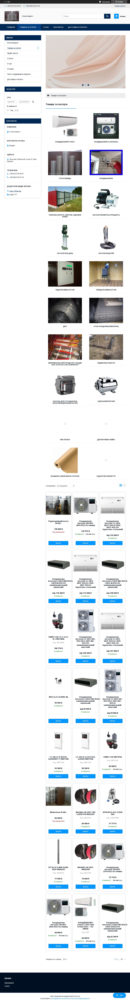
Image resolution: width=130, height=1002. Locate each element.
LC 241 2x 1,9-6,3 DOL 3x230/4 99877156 (85, 758)
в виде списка (124, 486)
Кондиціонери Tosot (65, 142)
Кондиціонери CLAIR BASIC (106, 142)
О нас (46, 27)
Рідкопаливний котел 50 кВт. (58, 522)
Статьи (10, 58)
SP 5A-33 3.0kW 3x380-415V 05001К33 (58, 868)
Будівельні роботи (106, 363)
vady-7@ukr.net (15, 191)
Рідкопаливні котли (65, 290)
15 (122, 959)
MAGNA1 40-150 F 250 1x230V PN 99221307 (85, 813)
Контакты (58, 27)
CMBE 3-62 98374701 (112, 757)
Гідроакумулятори (106, 401)
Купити (58, 543)
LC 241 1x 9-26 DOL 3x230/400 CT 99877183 (58, 758)
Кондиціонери (106, 178)
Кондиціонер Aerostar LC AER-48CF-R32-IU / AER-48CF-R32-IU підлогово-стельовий (85, 583)
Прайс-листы (12, 53)
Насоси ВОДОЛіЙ (106, 253)
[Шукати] (107, 16)
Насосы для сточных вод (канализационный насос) (65, 402)
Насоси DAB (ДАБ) (65, 253)
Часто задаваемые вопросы (19, 74)
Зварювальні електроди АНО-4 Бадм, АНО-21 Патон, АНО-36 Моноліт (65, 364)
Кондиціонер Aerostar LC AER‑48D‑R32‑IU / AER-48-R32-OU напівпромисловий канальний (112, 583)
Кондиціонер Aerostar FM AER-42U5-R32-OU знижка (85, 523)
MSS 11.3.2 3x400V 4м (58, 697)
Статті (7, 986)
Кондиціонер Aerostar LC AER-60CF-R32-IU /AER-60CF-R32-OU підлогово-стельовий (112, 525)
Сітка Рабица (65, 178)
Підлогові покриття (106, 476)
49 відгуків (106, 2)
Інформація (9, 983)
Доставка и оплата (77, 27)
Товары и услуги (28, 27)
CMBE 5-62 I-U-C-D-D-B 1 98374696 (58, 638)
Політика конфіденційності (80, 998)
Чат (119, 995)
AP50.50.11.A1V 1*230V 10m (113, 813)
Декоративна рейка (106, 440)
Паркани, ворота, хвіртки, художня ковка (65, 216)
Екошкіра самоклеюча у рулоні (65, 476)
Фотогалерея (12, 43)
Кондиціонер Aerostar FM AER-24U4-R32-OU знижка (58, 925)
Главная (11, 27)
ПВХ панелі (65, 440)
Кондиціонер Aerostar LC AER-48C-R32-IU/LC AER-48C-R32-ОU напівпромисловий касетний (85, 642)
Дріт (65, 326)
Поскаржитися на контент (60, 998)
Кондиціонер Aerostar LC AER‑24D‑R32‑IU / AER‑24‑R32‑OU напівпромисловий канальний (112, 927)
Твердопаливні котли (106, 290)
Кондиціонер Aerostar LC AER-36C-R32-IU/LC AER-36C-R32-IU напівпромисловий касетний (112, 702)
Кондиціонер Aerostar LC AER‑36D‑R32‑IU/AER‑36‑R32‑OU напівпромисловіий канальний (85, 700)
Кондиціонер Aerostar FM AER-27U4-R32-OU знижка (112, 869)
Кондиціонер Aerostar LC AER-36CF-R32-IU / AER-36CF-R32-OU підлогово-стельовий (112, 641)
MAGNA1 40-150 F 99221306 (85, 868)
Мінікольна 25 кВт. (58, 812)
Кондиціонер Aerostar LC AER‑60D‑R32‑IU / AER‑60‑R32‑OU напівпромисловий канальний (58, 583)
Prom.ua (77, 996)
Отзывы (10, 69)
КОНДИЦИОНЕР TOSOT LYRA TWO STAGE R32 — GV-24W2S (85, 926)
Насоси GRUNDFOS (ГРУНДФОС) (106, 215)
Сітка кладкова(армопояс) (106, 326)
